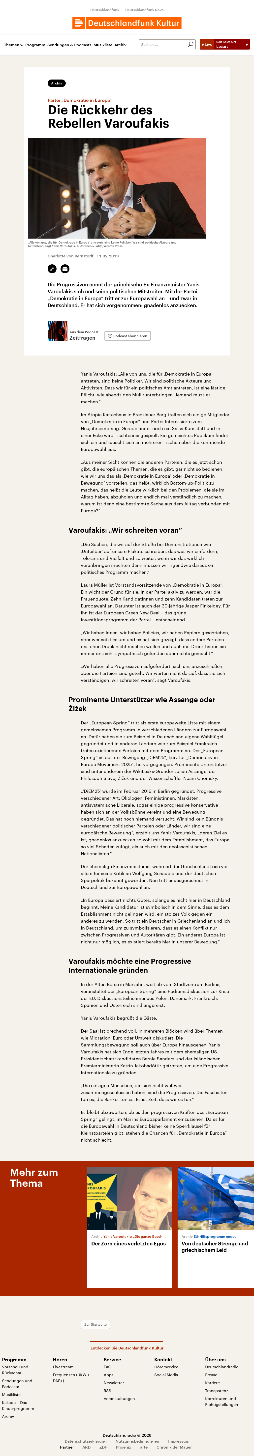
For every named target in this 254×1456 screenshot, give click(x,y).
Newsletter (114, 1382)
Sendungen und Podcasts (17, 1383)
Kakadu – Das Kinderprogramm (18, 1405)
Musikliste (103, 45)
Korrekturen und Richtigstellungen (221, 1401)
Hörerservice (166, 1366)
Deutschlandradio (222, 1366)
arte (144, 1447)
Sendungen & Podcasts (69, 45)
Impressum (179, 1441)
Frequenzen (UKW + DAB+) (71, 1377)
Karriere (212, 1382)
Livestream (63, 1366)
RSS (107, 1390)
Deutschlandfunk (104, 10)
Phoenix (123, 1447)
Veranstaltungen (119, 1398)
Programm (35, 45)
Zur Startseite (95, 1324)
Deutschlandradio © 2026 (127, 1435)
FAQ (107, 1366)
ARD (86, 1447)
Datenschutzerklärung (86, 1441)
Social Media (166, 1374)
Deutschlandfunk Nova (144, 10)
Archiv (120, 45)
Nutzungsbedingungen (137, 1441)
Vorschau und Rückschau (15, 1369)
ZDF (103, 1447)
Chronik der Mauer (174, 1447)
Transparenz (216, 1390)
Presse (211, 1374)
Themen (11, 45)
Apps (108, 1374)
